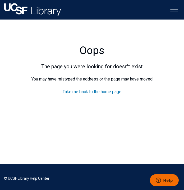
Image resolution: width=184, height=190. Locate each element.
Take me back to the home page (92, 91)
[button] (174, 9)
